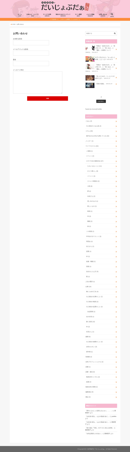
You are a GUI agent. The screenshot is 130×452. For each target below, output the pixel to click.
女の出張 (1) (90, 316)
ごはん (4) (89, 121)
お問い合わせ (103, 15)
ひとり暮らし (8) (92, 171)
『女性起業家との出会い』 (93, 433)
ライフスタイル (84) (92, 146)
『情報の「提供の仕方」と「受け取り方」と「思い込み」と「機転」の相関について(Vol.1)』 (100, 68)
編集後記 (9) (89, 392)
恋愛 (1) (88, 251)
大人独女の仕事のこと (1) (94, 296)
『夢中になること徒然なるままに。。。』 (98, 410)
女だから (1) (90, 246)
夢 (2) (89, 191)
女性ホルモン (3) (91, 346)
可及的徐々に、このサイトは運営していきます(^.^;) (65, 19)
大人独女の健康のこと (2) (94, 341)
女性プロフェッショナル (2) (94, 362)
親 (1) (88, 276)
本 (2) (88, 326)
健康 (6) (88, 336)
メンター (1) (89, 141)
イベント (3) (91, 176)
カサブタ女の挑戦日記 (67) (94, 161)
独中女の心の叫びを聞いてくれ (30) (97, 136)
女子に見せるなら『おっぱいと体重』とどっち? (100, 59)
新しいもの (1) (92, 206)
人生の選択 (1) (90, 281)
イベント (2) (90, 156)
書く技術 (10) (90, 321)
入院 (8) (89, 186)
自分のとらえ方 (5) (92, 271)
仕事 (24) (88, 286)
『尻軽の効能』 (99, 84)
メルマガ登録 (90, 15)
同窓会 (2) (89, 241)
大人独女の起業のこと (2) (94, 306)
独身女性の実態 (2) (92, 387)
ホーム (20, 15)
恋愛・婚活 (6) (90, 372)
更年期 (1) (89, 352)
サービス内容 (47, 15)
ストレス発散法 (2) (93, 181)
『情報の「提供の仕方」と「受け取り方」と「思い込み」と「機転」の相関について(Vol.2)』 (100, 49)
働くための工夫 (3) (92, 291)
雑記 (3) (88, 397)
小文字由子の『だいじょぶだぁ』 (96, 449)
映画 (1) (89, 211)
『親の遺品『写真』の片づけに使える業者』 (99, 428)
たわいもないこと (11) (94, 166)
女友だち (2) (91, 196)
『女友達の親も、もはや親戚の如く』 (97, 416)
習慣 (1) (88, 266)
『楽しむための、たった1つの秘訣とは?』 (100, 78)
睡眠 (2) (89, 221)
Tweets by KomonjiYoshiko (93, 109)
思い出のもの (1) (92, 201)
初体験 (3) (89, 357)
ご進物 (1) (89, 151)
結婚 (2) (88, 382)
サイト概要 (78, 15)
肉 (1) (89, 226)
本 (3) (89, 216)
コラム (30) (89, 131)
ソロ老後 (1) (90, 231)
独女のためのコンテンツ (63, 15)
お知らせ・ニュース (32, 15)
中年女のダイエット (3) (93, 236)
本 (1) (88, 256)
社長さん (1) (90, 331)
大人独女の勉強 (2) (92, 301)
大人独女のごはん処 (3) (93, 126)
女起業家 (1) (91, 311)
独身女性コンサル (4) (93, 377)
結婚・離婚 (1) (90, 261)
